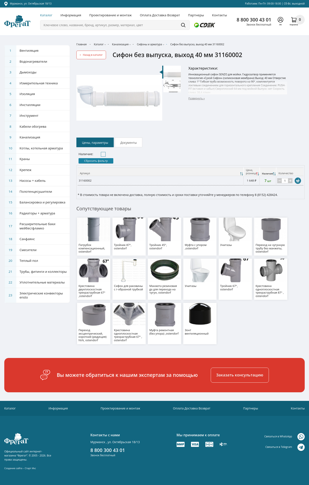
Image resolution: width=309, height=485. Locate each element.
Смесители (20, 250)
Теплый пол (21, 260)
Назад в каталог (93, 55)
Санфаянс (20, 239)
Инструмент (21, 115)
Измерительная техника (31, 83)
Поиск (183, 25)
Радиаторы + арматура (30, 213)
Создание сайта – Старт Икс (20, 466)
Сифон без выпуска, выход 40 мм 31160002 (197, 44)
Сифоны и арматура (149, 44)
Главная (81, 44)
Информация (71, 15)
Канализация (120, 44)
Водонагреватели (26, 61)
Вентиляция (21, 50)
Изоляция (20, 94)
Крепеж (18, 170)
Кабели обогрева (25, 126)
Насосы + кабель (25, 180)
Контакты (219, 15)
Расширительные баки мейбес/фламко (30, 226)
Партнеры (196, 15)
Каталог (46, 15)
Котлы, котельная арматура (34, 148)
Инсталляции (22, 105)
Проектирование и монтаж (110, 15)
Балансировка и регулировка (35, 202)
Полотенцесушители (28, 191)
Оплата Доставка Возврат (160, 15)
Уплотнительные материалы (35, 282)
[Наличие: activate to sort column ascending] (268, 172)
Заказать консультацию (239, 373)
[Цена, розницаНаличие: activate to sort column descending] (252, 172)
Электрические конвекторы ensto (34, 295)
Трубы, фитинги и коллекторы (36, 271)
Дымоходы (20, 72)
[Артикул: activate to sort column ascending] (161, 172)
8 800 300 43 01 (254, 19)
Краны (17, 159)
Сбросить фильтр (96, 161)
